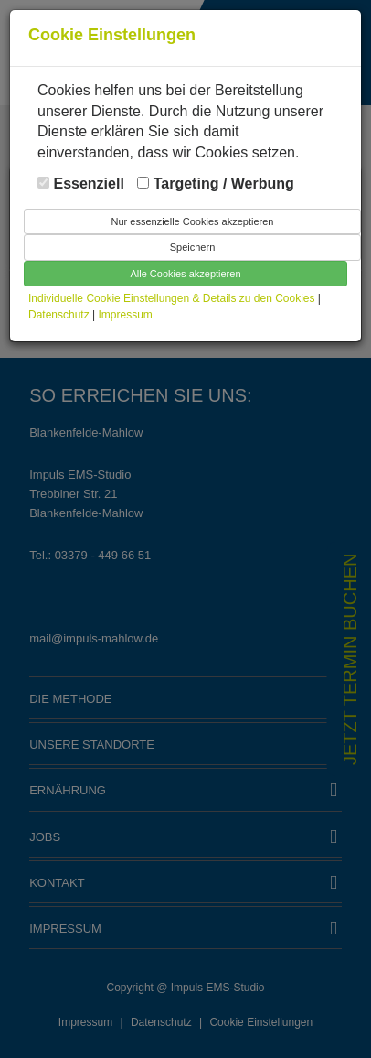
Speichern (193, 247)
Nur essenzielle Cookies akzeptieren (192, 221)
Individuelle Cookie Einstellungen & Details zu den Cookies (171, 298)
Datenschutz (60, 314)
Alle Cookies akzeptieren (185, 273)
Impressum (126, 314)
